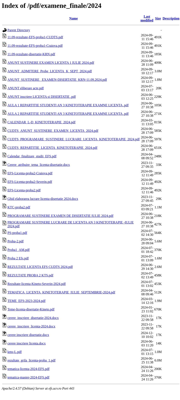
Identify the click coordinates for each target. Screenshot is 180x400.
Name (73, 18)
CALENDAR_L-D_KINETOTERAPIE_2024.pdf (41, 122)
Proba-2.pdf (15, 241)
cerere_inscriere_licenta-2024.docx (31, 326)
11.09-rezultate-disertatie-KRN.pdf (31, 54)
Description (171, 18)
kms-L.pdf (14, 352)
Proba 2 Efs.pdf (18, 258)
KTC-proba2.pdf (18, 207)
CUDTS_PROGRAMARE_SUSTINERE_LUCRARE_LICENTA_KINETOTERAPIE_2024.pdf (73, 139)
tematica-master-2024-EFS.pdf (28, 377)
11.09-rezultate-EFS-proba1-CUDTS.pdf (35, 37)
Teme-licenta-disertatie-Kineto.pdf (30, 309)
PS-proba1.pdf (17, 233)
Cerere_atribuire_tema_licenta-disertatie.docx (38, 165)
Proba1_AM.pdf (18, 250)
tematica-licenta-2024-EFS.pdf (28, 369)
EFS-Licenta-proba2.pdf (24, 190)
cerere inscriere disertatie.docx (28, 335)
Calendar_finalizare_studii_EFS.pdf (32, 156)
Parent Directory (18, 30)
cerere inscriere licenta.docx (26, 343)
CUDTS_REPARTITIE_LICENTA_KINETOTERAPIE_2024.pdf (52, 147)
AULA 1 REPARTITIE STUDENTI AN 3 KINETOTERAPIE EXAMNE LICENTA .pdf (68, 105)
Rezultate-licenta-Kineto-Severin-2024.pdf (36, 284)
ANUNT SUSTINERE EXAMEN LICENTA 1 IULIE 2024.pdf (50, 62)
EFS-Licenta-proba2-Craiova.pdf (29, 173)
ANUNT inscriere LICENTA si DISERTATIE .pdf (41, 96)
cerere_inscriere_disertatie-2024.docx (33, 318)
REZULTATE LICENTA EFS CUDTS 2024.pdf (40, 267)
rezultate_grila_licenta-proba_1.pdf (31, 360)
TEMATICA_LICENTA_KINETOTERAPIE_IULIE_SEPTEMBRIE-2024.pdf (61, 292)
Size (158, 18)
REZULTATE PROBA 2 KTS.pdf (30, 275)
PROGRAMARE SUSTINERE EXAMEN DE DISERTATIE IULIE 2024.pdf (60, 216)
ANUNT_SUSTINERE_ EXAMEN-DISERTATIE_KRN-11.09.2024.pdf (57, 79)
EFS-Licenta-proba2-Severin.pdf (29, 182)
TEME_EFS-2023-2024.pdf (26, 301)
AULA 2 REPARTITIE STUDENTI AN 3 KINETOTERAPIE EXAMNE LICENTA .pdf (68, 113)
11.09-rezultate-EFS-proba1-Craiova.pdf (35, 45)
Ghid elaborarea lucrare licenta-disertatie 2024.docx (42, 199)
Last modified (146, 18)
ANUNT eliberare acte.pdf (25, 88)
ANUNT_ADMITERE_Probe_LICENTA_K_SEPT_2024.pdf (49, 71)
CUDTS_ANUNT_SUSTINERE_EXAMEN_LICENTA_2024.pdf (52, 130)
